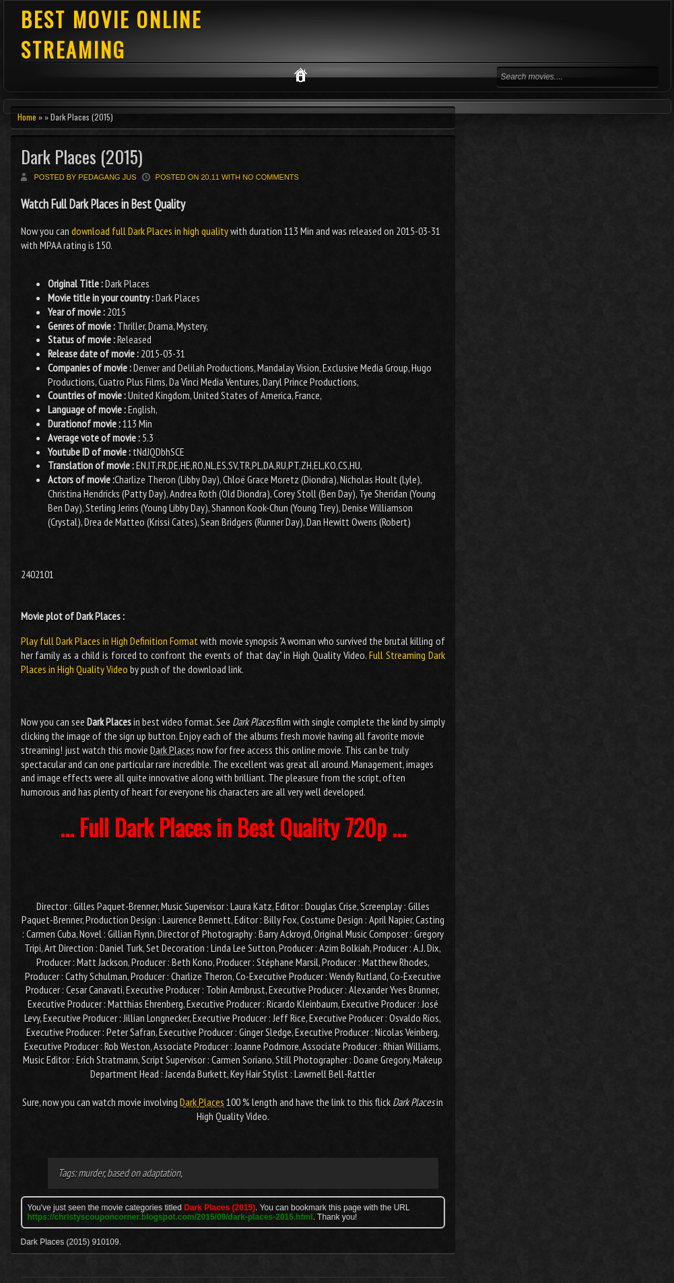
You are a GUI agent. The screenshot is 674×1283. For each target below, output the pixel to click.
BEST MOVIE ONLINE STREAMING (111, 34)
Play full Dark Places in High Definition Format (110, 641)
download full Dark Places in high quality (149, 231)
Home (27, 117)
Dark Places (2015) (82, 156)
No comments (270, 177)
